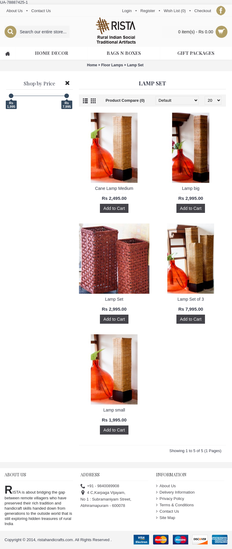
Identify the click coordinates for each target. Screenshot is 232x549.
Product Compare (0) (125, 100)
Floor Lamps (112, 65)
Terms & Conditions (175, 505)
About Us (166, 486)
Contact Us (167, 511)
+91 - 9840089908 (99, 486)
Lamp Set (135, 65)
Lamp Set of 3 (190, 299)
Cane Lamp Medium (114, 188)
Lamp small (114, 410)
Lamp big (191, 188)
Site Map (165, 517)
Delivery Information (175, 492)
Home (92, 65)
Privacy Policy (170, 498)
